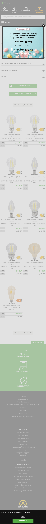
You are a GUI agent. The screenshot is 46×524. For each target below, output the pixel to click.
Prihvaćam (23, 521)
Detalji (23, 516)
